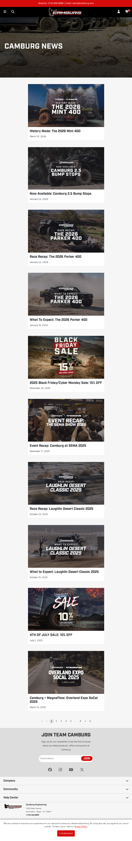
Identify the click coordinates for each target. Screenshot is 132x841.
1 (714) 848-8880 (32, 815)
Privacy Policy (81, 826)
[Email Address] (66, 758)
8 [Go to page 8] (80, 721)
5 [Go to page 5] (71, 721)
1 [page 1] (51, 721)
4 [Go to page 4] (66, 721)
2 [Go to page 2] (56, 721)
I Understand (66, 833)
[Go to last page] (90, 721)
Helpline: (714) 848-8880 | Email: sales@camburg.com (66, 3)
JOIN (87, 758)
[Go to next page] (85, 721)
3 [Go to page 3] (61, 721)
